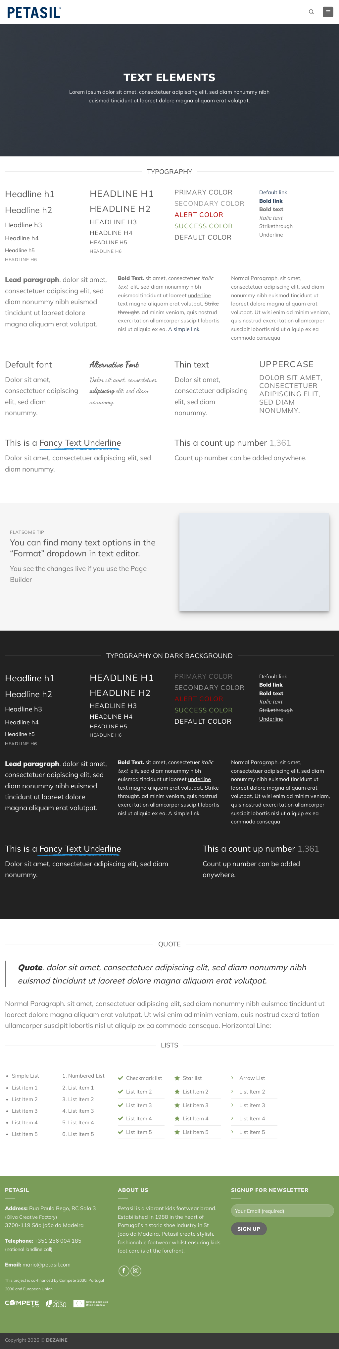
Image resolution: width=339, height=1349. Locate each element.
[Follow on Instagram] (135, 1270)
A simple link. (184, 329)
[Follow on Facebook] (124, 1270)
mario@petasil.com (47, 1264)
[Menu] (328, 12)
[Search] (311, 12)
